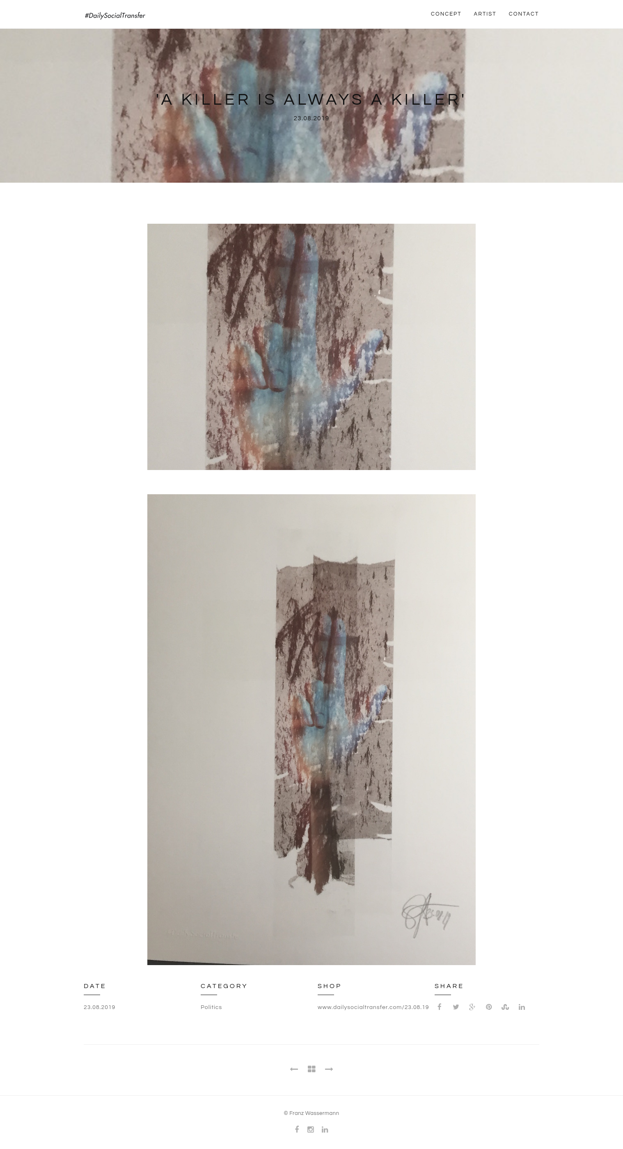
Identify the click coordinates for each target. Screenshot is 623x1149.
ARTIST (485, 14)
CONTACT (524, 14)
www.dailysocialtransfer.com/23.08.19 (373, 1007)
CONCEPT (446, 14)
